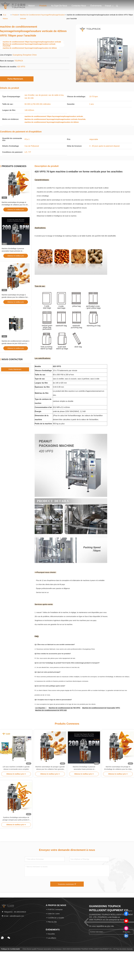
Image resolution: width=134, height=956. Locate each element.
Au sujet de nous (59, 6)
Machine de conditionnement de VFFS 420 (51, 710)
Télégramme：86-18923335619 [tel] (14, 912)
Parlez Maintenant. (17, 79)
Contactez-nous (79, 6)
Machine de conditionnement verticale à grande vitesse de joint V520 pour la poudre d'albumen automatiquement (15, 343)
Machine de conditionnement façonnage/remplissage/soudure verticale (42, 16)
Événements (96, 6)
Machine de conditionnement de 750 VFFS (64, 708)
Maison (31, 6)
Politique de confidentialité (10, 949)
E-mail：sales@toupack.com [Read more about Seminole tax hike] (13, 916)
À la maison (5, 16)
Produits (43, 6)
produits (15, 15)
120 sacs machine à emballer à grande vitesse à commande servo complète (16, 768)
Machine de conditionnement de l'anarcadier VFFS (101, 708)
